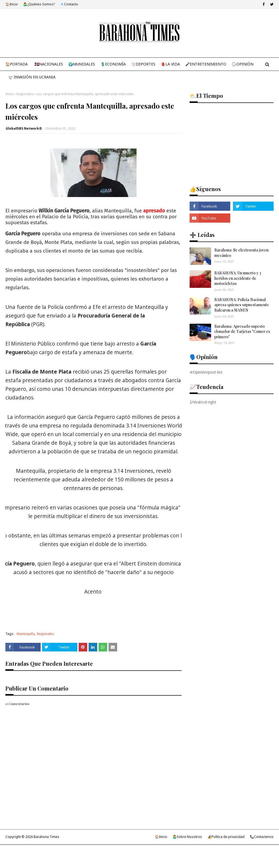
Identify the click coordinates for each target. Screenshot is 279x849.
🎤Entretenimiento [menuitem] (205, 64)
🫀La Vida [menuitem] (170, 64)
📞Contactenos (262, 836)
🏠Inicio (11, 4)
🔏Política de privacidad (226, 836)
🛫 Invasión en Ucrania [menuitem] (31, 77)
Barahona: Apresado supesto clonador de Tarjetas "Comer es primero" (242, 331)
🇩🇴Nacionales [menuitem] (48, 64)
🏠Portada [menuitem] (16, 64)
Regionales (25, 94)
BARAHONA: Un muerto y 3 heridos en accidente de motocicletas (237, 278)
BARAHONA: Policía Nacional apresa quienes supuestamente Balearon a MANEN (241, 305)
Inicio (9, 94)
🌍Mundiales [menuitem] (81, 64)
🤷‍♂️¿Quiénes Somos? (39, 4)
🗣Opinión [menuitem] (242, 64)
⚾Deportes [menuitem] (143, 64)
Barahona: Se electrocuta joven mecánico (241, 252)
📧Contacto (69, 4)
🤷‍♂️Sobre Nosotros (187, 836)
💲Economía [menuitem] (113, 64)
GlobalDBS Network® (24, 128)
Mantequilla (26, 633)
